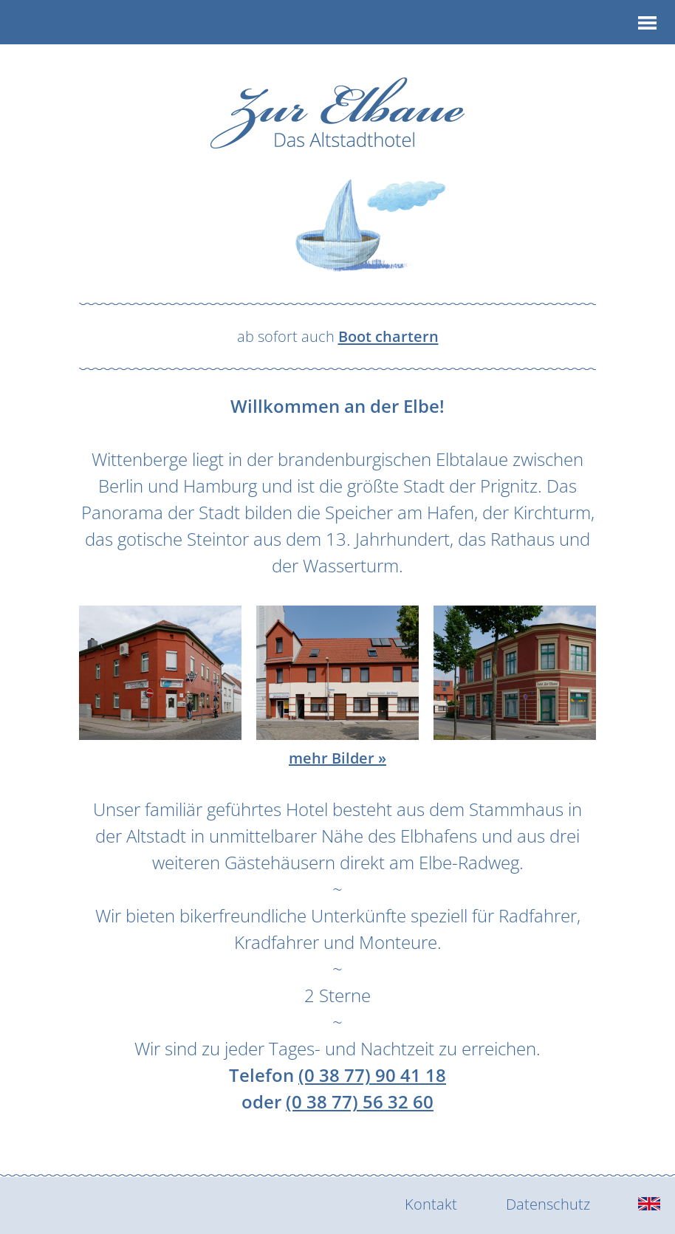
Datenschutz (548, 1203)
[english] (649, 1204)
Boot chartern (388, 336)
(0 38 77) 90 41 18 (372, 1075)
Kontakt (431, 1203)
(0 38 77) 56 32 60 (360, 1101)
